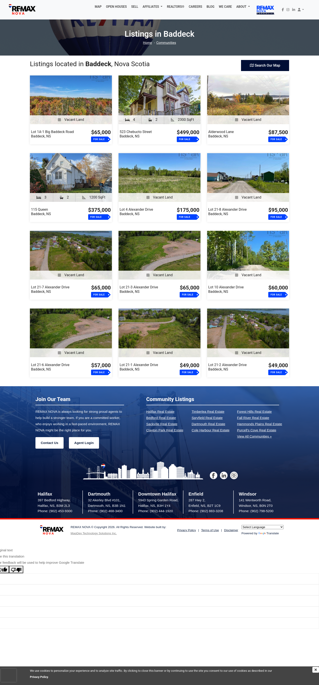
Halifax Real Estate (160, 411)
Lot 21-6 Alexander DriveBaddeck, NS (50, 367)
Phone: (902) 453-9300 (55, 511)
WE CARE (225, 6)
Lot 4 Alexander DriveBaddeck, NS (136, 211)
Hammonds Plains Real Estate (259, 424)
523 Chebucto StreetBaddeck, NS (136, 134)
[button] (152, 7)
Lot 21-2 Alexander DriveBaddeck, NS (227, 367)
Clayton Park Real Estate (164, 430)
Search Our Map (265, 65)
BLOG (210, 6)
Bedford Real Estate (161, 418)
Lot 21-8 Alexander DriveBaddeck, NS (227, 211)
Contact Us (49, 443)
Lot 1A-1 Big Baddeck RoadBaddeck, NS (52, 134)
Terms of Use (210, 530)
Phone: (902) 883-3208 (206, 511)
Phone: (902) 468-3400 (105, 511)
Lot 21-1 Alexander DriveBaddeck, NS (139, 367)
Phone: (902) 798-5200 (256, 511)
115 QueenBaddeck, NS (41, 211)
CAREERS (195, 6)
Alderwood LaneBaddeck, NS (221, 134)
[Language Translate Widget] (262, 527)
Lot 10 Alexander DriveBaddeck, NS (226, 289)
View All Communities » (254, 436)
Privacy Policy (39, 677)
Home (147, 42)
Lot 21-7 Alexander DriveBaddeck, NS (50, 289)
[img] (315, 669)
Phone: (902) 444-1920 (155, 511)
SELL (134, 6)
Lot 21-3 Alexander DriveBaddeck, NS (139, 289)
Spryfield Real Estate (207, 418)
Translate (268, 533)
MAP (98, 6)
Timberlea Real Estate (208, 411)
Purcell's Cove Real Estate (256, 430)
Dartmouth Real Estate (208, 424)
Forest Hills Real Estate (254, 411)
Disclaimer (231, 530)
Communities (166, 42)
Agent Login (83, 443)
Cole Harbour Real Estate (211, 430)
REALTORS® (175, 6)
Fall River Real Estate (253, 418)
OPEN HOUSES (116, 6)
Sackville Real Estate (161, 424)
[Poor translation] (16, 569)
